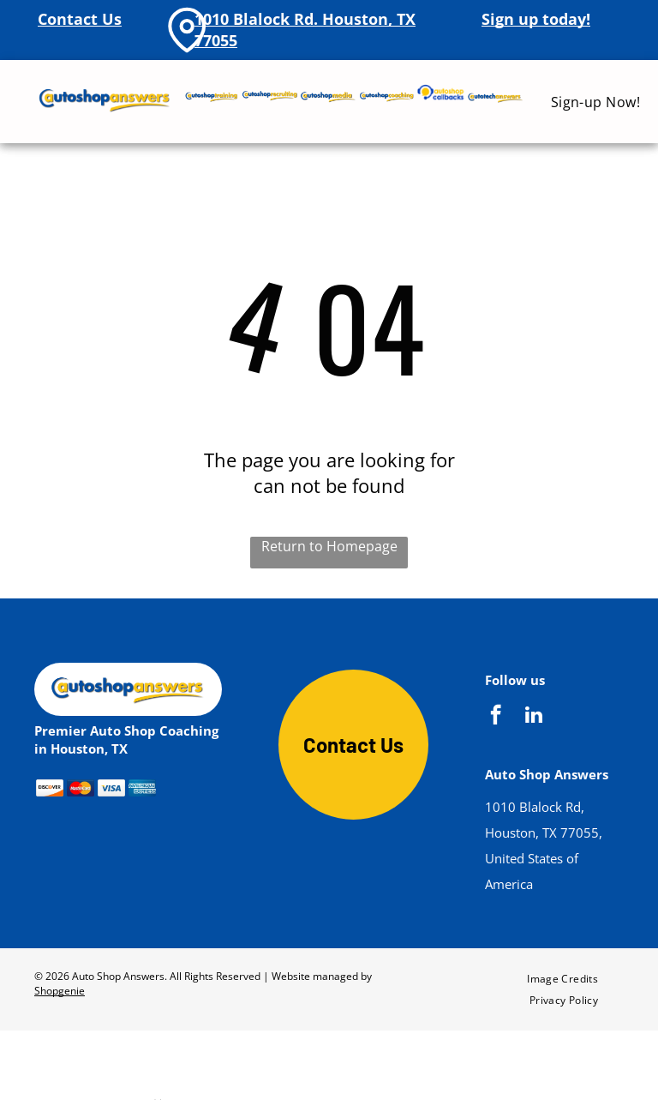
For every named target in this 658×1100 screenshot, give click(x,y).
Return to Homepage (329, 546)
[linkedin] (533, 717)
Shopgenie (59, 990)
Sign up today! (536, 19)
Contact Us (80, 19)
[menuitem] (595, 101)
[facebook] (496, 717)
